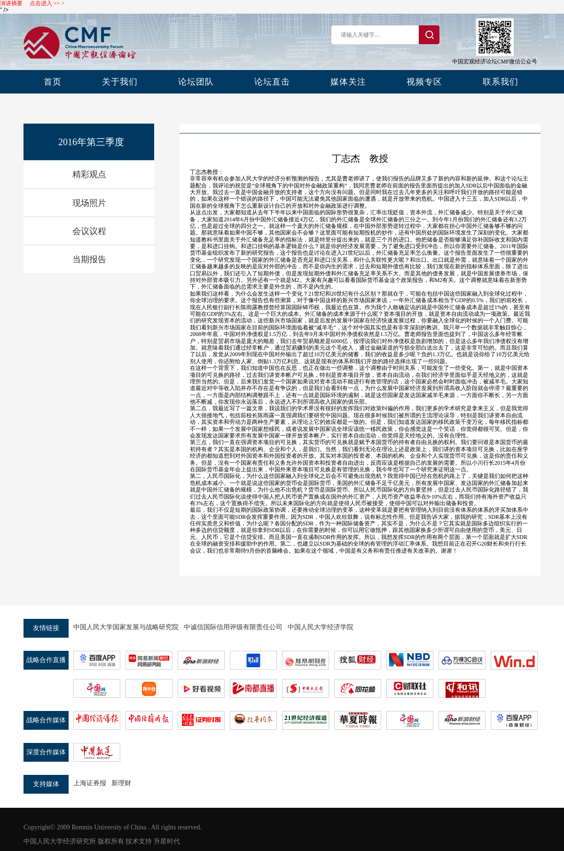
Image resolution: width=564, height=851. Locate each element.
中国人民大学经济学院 (320, 627)
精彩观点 (89, 174)
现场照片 (89, 203)
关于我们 (120, 81)
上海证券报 (89, 783)
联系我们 (500, 81)
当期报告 (89, 259)
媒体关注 (348, 81)
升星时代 (167, 841)
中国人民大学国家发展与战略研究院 (126, 627)
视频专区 (424, 81)
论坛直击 (272, 81)
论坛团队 (196, 81)
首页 (53, 81)
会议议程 (89, 231)
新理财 (121, 783)
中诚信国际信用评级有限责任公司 (233, 627)
